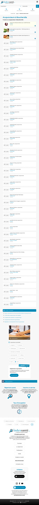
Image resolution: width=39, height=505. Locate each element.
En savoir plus (14, 375)
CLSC (17, 424)
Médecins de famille (10, 421)
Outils (19, 453)
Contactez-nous (19, 464)
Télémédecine (21, 421)
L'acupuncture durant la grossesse (12, 319)
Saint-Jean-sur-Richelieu (15, 351)
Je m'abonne (20, 476)
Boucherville (22, 348)
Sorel (12, 361)
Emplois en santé (19, 457)
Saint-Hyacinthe (14, 355)
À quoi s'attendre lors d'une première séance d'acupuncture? (18, 313)
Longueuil (13, 345)
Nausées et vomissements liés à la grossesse (14, 321)
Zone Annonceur (19, 460)
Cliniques (10, 424)
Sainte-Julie (13, 358)
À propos (19, 443)
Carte (18, 361)
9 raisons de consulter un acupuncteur (13, 317)
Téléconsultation (8, 381)
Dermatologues (25, 424)
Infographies (33, 9)
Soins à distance (19, 9)
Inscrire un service (20, 487)
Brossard (20, 345)
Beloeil (22, 355)
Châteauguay (13, 348)
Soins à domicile (31, 421)
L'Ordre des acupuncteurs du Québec (13, 315)
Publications (19, 450)
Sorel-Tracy (21, 358)
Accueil (17, 13)
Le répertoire (19, 446)
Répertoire (6, 9)
